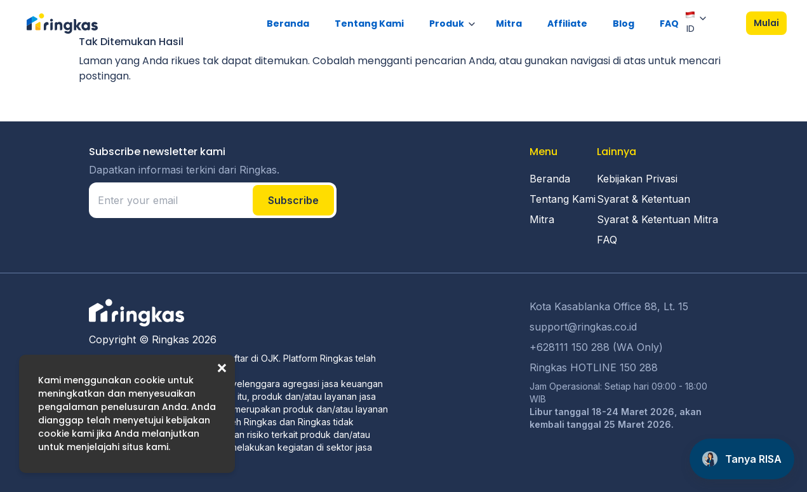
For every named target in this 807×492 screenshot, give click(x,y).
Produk (446, 23)
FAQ (669, 23)
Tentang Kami (369, 23)
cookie (149, 380)
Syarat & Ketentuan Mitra (657, 219)
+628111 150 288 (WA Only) (596, 347)
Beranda (288, 23)
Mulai (766, 23)
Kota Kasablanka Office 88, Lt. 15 (609, 306)
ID (690, 22)
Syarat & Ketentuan (643, 199)
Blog (623, 23)
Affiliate (567, 23)
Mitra (509, 23)
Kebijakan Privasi (637, 178)
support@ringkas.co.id (583, 326)
